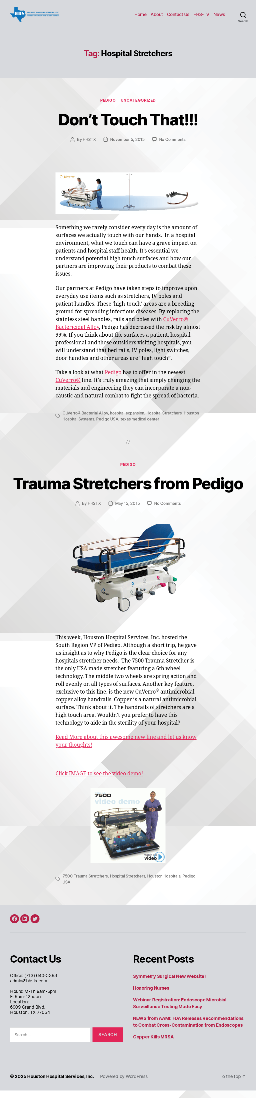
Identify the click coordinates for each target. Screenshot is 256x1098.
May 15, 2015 (127, 510)
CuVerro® (68, 387)
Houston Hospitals (163, 883)
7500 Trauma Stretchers (85, 883)
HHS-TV (202, 18)
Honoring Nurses (151, 995)
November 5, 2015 (127, 146)
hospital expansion (127, 420)
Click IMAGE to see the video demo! (99, 781)
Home (140, 18)
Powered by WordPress (124, 1083)
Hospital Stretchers (164, 420)
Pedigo (108, 108)
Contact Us (178, 18)
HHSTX (89, 146)
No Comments (172, 146)
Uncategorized (138, 108)
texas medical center (139, 426)
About (156, 18)
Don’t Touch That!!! (128, 127)
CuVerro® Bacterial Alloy (85, 420)
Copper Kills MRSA (153, 1044)
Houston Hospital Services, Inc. (60, 1083)
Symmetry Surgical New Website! (169, 983)
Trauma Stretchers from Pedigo (128, 491)
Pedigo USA (107, 426)
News (219, 18)
